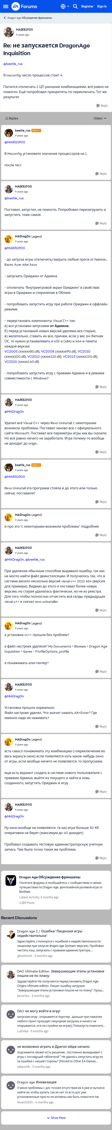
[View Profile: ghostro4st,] (11, 934)
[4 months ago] (44, 1102)
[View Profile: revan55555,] (11, 1085)
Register (87, 6)
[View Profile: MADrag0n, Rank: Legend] (8, 239)
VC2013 (69, 356)
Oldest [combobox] (100, 118)
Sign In (102, 6)
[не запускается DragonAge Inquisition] (24, 35)
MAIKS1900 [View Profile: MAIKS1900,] (24, 30)
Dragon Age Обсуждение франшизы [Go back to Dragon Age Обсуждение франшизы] (27, 18)
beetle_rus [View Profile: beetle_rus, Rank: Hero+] (22, 130)
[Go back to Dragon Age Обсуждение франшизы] (62, 877)
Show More (56, 1118)
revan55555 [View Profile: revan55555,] (25, 1102)
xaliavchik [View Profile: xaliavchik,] (23, 1067)
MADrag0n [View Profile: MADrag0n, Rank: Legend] (22, 236)
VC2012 (33, 356)
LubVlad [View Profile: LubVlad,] (22, 1031)
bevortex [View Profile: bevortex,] (23, 996)
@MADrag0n (14, 411)
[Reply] (102, 106)
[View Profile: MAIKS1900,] (8, 32)
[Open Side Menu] (5, 6)
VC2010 (84, 351)
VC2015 (10, 361)
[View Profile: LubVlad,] (11, 1014)
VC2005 (11, 351)
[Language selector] (65, 6)
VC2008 (47, 351)
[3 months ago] (43, 956)
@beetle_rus (13, 64)
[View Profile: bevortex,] (11, 974)
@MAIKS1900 (14, 142)
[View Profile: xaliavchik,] (11, 1050)
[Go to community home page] (24, 6)
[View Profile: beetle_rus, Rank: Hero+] (8, 133)
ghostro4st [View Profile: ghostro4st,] (24, 956)
